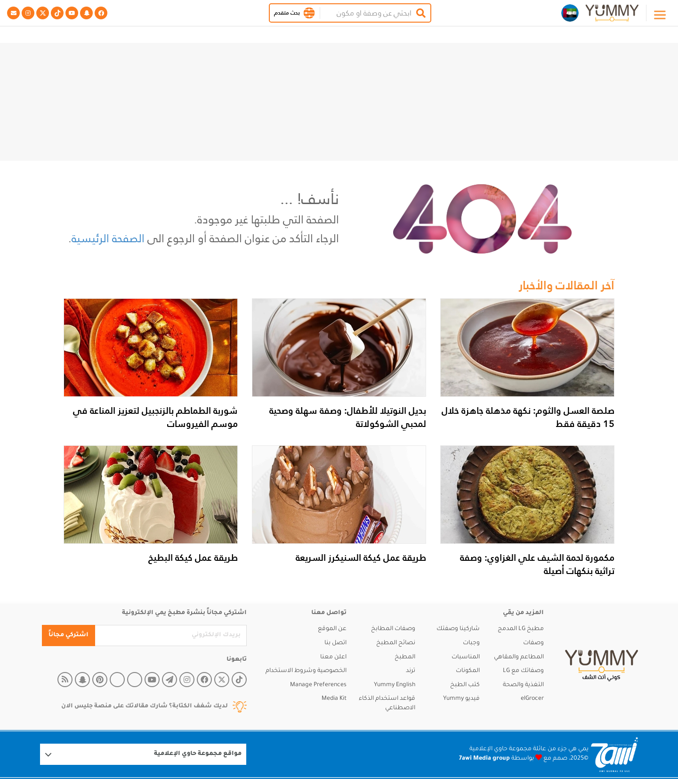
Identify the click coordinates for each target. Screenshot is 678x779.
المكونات (468, 671)
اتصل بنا (335, 643)
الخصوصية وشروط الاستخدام (306, 671)
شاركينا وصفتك (458, 629)
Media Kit (334, 699)
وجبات (471, 643)
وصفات (533, 643)
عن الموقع (332, 629)
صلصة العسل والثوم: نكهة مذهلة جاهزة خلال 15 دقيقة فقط (528, 417)
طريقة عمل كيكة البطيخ (193, 557)
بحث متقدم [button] (287, 13)
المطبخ (405, 657)
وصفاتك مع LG (523, 671)
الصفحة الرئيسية (108, 238)
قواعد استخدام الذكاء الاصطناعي (387, 704)
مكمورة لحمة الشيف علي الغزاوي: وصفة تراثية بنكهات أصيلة (537, 564)
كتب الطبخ (465, 685)
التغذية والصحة (523, 685)
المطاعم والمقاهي (519, 657)
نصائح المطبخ (395, 643)
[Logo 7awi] (614, 754)
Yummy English (394, 685)
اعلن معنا (333, 657)
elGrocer (532, 699)
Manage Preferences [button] (318, 685)
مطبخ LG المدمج (521, 629)
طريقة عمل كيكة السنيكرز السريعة (361, 557)
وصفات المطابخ (393, 629)
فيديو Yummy (461, 699)
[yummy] (601, 665)
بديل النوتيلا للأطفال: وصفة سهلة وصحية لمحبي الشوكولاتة (347, 417)
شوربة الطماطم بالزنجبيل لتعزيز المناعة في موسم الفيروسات (155, 417)
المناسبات (466, 657)
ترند (410, 671)
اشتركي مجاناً (68, 635)
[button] (309, 13)
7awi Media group (484, 758)
